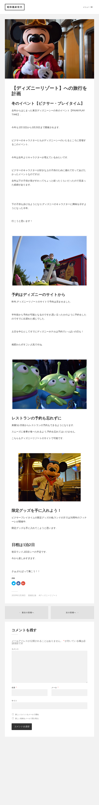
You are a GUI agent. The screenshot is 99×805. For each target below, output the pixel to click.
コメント (15, 649)
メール (55, 687)
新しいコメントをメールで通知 (27, 714)
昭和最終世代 (14, 7)
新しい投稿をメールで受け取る (27, 718)
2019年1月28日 (19, 595)
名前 (14, 687)
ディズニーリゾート (48, 595)
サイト (14, 701)
